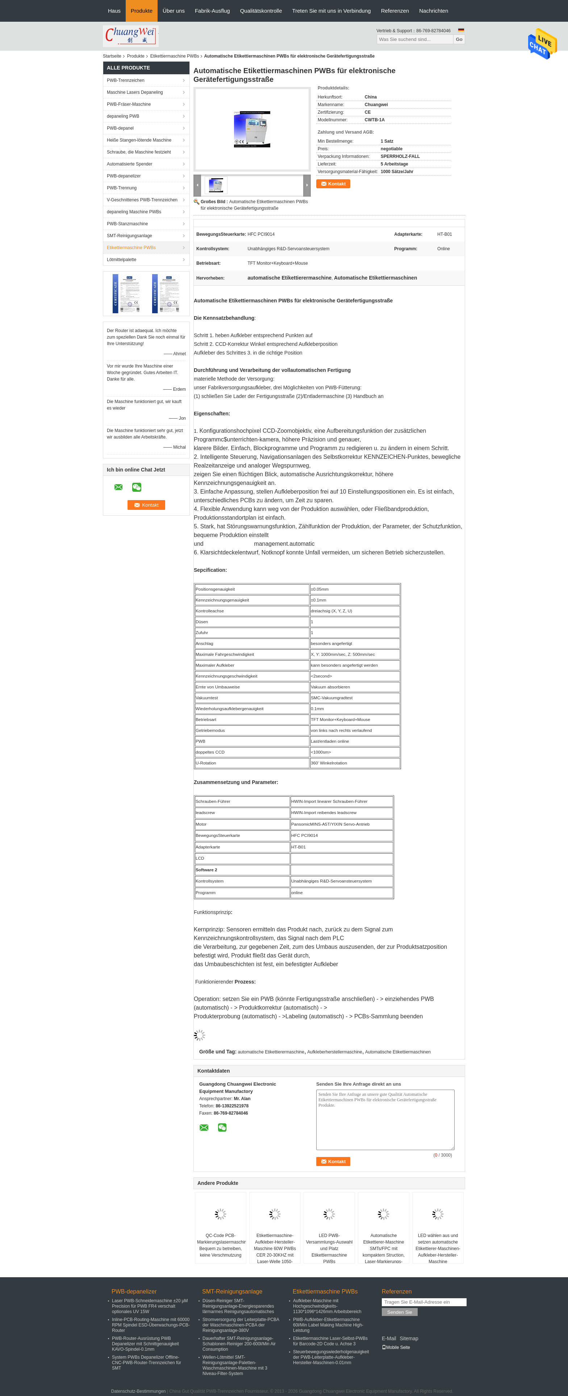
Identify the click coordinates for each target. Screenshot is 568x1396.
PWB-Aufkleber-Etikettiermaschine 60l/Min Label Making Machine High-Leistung (328, 1325)
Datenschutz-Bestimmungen (138, 1391)
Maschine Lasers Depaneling (135, 92)
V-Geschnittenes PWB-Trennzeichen (142, 199)
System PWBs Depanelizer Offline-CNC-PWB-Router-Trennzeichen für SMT (146, 1363)
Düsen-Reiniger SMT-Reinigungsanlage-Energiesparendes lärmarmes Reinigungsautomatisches (238, 1306)
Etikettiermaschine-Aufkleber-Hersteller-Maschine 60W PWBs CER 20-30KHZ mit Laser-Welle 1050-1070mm (275, 1252)
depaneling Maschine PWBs (134, 211)
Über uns (174, 11)
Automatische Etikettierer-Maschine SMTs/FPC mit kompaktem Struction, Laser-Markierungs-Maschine (384, 1252)
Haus (114, 11)
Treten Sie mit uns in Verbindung (331, 11)
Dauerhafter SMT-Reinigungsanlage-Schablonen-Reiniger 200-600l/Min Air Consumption (239, 1344)
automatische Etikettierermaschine (271, 1052)
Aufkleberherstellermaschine (334, 1052)
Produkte (142, 11)
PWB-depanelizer (124, 176)
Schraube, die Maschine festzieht (139, 152)
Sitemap (409, 1338)
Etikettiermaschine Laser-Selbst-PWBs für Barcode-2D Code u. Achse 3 (330, 1341)
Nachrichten (433, 11)
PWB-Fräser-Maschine (129, 104)
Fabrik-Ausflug (212, 11)
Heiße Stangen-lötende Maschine (139, 140)
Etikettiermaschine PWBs (174, 56)
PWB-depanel (120, 128)
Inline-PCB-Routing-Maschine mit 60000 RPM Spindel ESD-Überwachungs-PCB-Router (151, 1325)
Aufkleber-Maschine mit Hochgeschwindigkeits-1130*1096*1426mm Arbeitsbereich (327, 1306)
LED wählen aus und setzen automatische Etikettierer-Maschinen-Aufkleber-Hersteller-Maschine (437, 1248)
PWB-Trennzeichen (126, 80)
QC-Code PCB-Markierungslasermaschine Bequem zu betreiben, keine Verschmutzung (221, 1245)
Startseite (112, 56)
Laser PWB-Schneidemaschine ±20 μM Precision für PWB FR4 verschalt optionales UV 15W (150, 1306)
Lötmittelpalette (121, 259)
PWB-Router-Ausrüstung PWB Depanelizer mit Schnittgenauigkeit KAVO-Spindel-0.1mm (145, 1344)
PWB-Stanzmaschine (127, 223)
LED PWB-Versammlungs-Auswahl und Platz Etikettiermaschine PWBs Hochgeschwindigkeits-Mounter (329, 1255)
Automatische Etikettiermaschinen (398, 1052)
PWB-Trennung (122, 187)
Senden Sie (399, 1312)
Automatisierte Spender (129, 164)
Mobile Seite (396, 1347)
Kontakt (337, 183)
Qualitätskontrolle (261, 11)
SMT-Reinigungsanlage (129, 235)
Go (459, 39)
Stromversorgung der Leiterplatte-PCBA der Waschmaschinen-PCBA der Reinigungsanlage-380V (240, 1325)
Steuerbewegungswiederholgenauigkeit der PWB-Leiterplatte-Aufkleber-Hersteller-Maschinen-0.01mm (331, 1357)
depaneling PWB (123, 116)
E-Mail (389, 1338)
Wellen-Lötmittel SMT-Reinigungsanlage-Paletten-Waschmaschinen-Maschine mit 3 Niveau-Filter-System (234, 1365)
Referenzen (395, 11)
